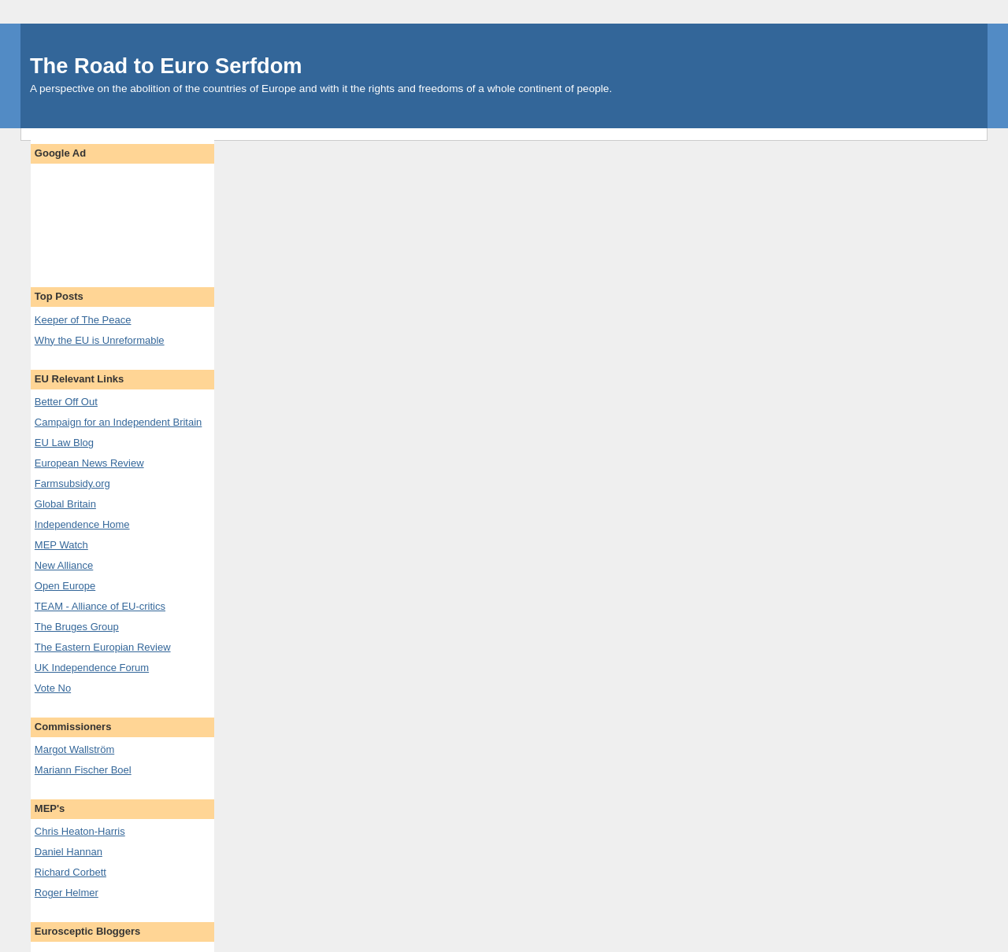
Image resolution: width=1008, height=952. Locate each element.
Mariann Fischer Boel (83, 770)
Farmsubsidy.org (72, 483)
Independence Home (82, 524)
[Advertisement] (122, 218)
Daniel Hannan (68, 852)
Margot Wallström (74, 749)
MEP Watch (61, 545)
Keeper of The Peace (83, 320)
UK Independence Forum (92, 667)
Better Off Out (66, 402)
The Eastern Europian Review (103, 647)
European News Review (89, 463)
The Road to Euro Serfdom (166, 66)
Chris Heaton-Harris (80, 831)
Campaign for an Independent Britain (118, 422)
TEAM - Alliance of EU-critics (100, 606)
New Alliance (64, 565)
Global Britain (65, 504)
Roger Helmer (66, 892)
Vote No (53, 688)
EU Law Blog (64, 442)
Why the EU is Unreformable (100, 340)
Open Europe (65, 586)
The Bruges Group (77, 627)
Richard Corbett (70, 872)
